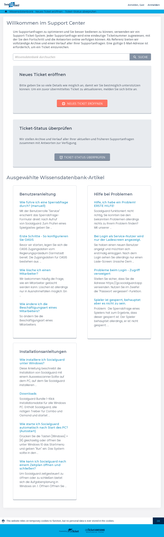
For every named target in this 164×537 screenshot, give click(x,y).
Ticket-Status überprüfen (80, 11)
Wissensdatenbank (21, 11)
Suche (140, 57)
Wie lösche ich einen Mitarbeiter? (35, 271)
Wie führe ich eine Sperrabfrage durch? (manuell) (44, 204)
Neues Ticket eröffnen (49, 11)
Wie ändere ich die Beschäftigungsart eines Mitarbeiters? (38, 307)
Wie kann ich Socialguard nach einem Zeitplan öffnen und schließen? (43, 465)
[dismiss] (158, 520)
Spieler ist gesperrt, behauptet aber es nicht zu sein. (117, 301)
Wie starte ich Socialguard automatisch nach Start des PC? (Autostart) (44, 427)
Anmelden (154, 5)
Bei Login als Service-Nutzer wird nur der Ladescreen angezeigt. (119, 238)
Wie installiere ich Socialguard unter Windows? (42, 361)
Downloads (28, 393)
